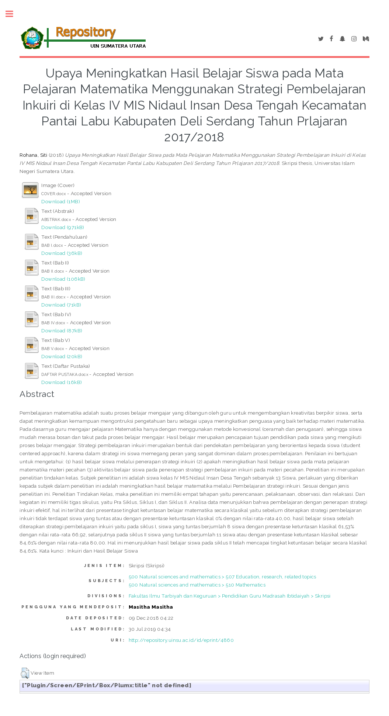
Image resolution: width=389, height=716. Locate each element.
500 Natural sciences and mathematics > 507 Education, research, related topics (222, 577)
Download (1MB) (60, 201)
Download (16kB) (61, 382)
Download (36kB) (61, 253)
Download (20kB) (61, 356)
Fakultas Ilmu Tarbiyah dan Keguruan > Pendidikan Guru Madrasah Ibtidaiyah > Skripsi (230, 596)
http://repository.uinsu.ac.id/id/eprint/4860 (181, 640)
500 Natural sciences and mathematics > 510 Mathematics (197, 585)
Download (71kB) (61, 305)
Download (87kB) (61, 330)
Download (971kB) (62, 227)
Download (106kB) (63, 279)
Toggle (13, 14)
